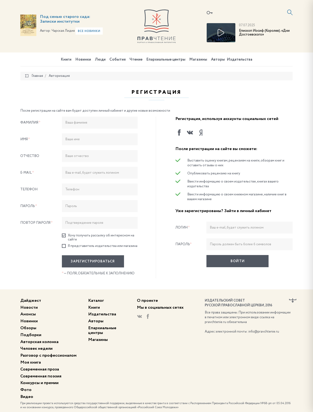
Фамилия (30, 122)
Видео (26, 397)
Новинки (83, 60)
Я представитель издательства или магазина (99, 246)
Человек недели (36, 348)
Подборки (30, 335)
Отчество (29, 156)
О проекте (147, 300)
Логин (182, 227)
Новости (29, 307)
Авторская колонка (39, 342)
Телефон (29, 189)
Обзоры (28, 328)
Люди (100, 60)
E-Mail (27, 172)
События (117, 60)
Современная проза (39, 369)
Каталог (96, 300)
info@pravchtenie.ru (263, 331)
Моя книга (30, 362)
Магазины (198, 60)
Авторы (218, 60)
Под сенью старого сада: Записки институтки (65, 19)
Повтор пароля (36, 222)
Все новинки (89, 31)
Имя (25, 139)
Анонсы (28, 314)
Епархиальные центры (165, 60)
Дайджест (30, 300)
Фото (26, 390)
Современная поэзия (40, 376)
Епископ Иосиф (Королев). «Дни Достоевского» (264, 33)
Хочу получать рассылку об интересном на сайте (98, 237)
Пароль (28, 206)
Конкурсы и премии (39, 383)
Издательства (239, 60)
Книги (66, 60)
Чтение (136, 60)
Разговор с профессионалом (48, 355)
